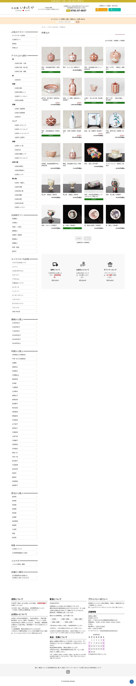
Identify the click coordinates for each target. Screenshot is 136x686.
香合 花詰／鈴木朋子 (91, 165)
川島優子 (15, 440)
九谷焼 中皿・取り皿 (21, 67)
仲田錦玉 (15, 371)
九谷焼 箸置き (19, 166)
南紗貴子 (15, 485)
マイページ (114, 9)
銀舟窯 (14, 496)
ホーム (44, 27)
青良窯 (14, 513)
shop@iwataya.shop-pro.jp (108, 630)
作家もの (72, 19)
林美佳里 (15, 399)
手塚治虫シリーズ (17, 283)
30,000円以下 (16, 339)
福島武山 (15, 367)
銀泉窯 (14, 525)
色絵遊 (14, 505)
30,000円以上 (16, 343)
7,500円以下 (16, 331)
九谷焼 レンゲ (19, 174)
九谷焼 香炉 (18, 199)
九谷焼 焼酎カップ (20, 154)
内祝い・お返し (17, 227)
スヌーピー (15, 275)
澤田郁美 (15, 412)
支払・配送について (41, 667)
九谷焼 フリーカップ (21, 129)
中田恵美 (15, 420)
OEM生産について (95, 667)
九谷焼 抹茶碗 (19, 100)
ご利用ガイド (103, 5)
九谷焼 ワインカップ (21, 158)
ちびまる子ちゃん (17, 270)
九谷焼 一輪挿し (20, 182)
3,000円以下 (16, 323)
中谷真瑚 (15, 465)
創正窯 (14, 537)
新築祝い (15, 239)
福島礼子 (15, 395)
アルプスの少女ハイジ (19, 262)
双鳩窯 (14, 509)
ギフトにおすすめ (53, 27)
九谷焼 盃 (18, 150)
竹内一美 (15, 457)
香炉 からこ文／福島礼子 (71, 67)
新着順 (123, 40)
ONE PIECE (16, 311)
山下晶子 (15, 424)
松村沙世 (15, 469)
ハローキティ (16, 299)
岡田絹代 (15, 416)
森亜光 (14, 477)
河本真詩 (15, 448)
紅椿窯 (14, 517)
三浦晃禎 (15, 387)
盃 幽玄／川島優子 (112, 228)
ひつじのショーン (17, 303)
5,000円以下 (16, 327)
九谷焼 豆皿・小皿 (20, 63)
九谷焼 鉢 (18, 80)
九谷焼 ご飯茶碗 (20, 108)
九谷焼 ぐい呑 (19, 145)
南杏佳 (14, 473)
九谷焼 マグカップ (20, 125)
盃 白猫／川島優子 (69, 228)
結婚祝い (15, 218)
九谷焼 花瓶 (18, 187)
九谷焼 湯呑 (18, 88)
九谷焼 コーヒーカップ (22, 133)
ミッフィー (15, 291)
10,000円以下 (16, 335)
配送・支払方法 (113, 5)
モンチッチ (15, 287)
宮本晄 (14, 383)
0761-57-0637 (78, 10)
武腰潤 (14, 363)
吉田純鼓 (15, 481)
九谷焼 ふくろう (20, 207)
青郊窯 (14, 500)
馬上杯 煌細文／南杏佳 (49, 197)
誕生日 (14, 251)
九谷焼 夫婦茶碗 (20, 112)
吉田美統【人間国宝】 (19, 354)
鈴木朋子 (15, 461)
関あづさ (15, 452)
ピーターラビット (17, 295)
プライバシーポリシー (101, 607)
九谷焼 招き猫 (19, 203)
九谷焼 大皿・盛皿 (20, 71)
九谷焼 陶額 (18, 195)
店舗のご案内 (92, 616)
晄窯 (13, 533)
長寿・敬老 (15, 247)
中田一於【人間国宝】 (19, 358)
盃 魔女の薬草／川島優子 (92, 228)
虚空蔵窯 (15, 521)
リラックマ (15, 307)
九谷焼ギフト (16, 39)
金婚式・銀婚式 (17, 235)
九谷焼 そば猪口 (20, 137)
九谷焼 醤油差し (20, 170)
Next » (87, 241)
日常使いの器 (64, 19)
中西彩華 (15, 432)
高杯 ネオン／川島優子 (49, 228)
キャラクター (55, 19)
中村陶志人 (15, 375)
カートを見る (102, 9)
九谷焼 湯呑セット (20, 92)
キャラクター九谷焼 (18, 35)
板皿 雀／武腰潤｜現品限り (93, 132)
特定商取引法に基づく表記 (56, 667)
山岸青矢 (15, 391)
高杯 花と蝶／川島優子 (113, 197)
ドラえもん (15, 279)
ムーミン (15, 266)
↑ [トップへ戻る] (131, 682)
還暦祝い (15, 231)
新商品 (14, 43)
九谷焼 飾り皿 (19, 191)
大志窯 (14, 529)
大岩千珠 (15, 436)
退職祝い (15, 243)
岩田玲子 (15, 428)
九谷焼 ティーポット (21, 96)
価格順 (116, 40)
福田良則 (15, 379)
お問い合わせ (81, 19)
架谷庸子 (15, 403)
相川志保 (15, 407)
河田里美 (15, 444)
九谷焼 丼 (18, 117)
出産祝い (15, 222)
